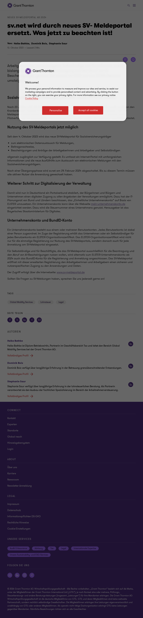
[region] (72, 91)
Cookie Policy (31, 98)
